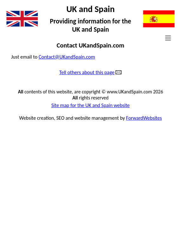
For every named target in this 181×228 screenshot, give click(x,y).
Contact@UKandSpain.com (67, 57)
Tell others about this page (87, 72)
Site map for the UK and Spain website (90, 105)
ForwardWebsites (144, 118)
